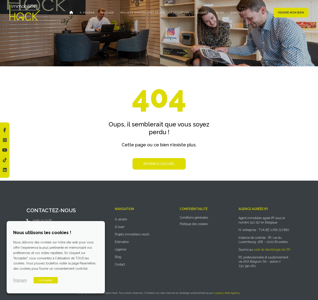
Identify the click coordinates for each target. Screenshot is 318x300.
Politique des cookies (194, 224)
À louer (107, 12)
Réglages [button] (20, 280)
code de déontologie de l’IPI (272, 249)
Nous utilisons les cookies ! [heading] (42, 232)
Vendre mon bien (291, 12)
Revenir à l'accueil (159, 164)
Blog (220, 12)
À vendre (87, 12)
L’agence (202, 12)
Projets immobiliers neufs (142, 12)
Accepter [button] (45, 280)
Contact (237, 12)
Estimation (180, 12)
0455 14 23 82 (42, 220)
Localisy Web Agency (227, 292)
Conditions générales (194, 217)
